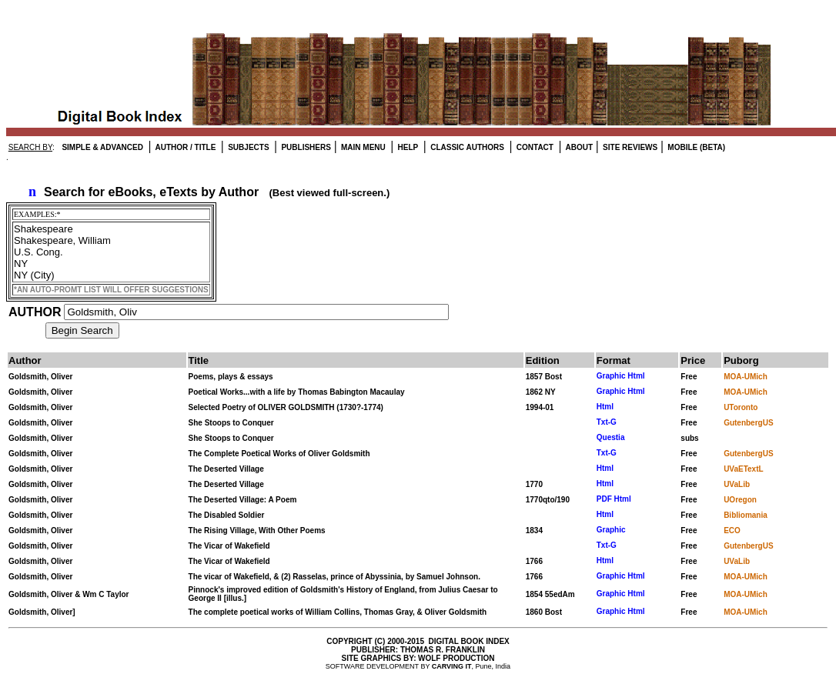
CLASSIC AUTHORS (466, 147)
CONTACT (533, 147)
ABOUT (578, 147)
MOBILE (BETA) (696, 147)
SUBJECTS (247, 147)
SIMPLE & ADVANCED (102, 147)
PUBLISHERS (305, 147)
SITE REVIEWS (628, 147)
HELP (407, 147)
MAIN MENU (362, 147)
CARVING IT (452, 666)
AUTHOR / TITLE (184, 147)
